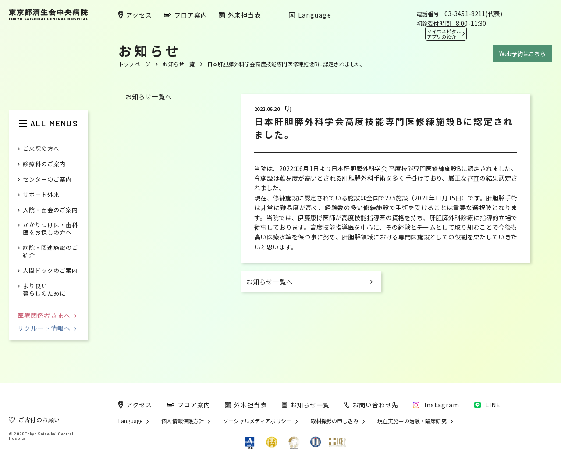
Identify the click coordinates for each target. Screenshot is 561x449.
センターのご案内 (47, 179)
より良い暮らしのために (44, 289)
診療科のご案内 (44, 164)
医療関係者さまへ (47, 315)
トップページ (134, 64)
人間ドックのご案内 (50, 270)
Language (130, 421)
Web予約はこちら (522, 54)
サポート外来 (41, 195)
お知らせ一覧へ (148, 96)
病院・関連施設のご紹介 (50, 251)
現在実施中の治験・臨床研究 (412, 421)
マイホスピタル (444, 34)
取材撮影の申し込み (335, 421)
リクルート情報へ (47, 328)
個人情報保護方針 (182, 421)
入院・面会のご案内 (50, 210)
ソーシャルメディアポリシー (257, 421)
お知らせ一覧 (179, 64)
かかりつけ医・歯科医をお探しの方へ (50, 228)
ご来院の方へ (41, 149)
